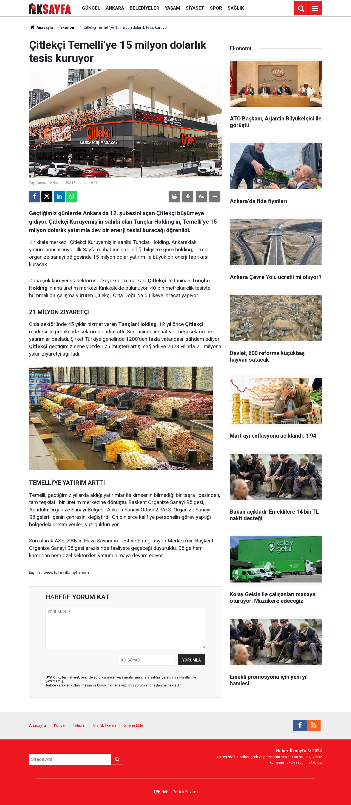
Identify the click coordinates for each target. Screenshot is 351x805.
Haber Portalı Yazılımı (180, 792)
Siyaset (195, 8)
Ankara (115, 8)
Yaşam (172, 8)
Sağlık (236, 8)
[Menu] (315, 8)
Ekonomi (68, 27)
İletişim (79, 725)
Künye (59, 725)
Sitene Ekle (133, 725)
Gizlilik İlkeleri (104, 725)
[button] (187, 196)
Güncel (91, 8)
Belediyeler (144, 8)
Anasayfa (41, 27)
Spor (216, 8)
